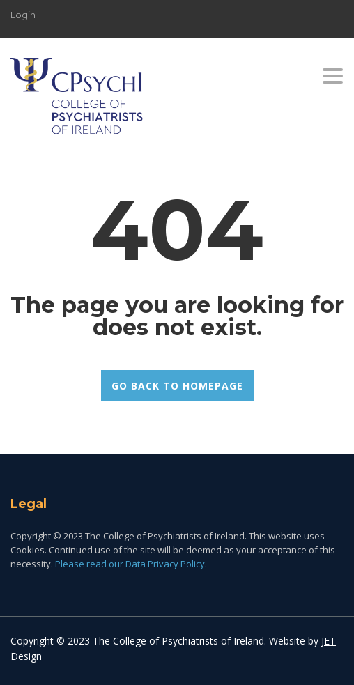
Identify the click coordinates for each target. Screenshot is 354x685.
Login (23, 14)
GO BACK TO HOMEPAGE (177, 385)
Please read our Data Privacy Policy (130, 563)
